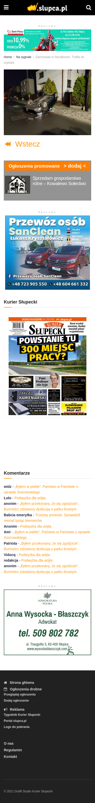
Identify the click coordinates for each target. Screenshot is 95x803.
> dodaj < (75, 166)
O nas (9, 743)
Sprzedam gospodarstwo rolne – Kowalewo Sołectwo (59, 181)
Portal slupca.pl (15, 721)
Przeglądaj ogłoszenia (19, 694)
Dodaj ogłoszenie (16, 700)
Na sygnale (23, 57)
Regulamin (13, 750)
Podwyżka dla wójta (30, 498)
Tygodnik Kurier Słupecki (22, 715)
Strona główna (19, 683)
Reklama (14, 709)
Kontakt (10, 757)
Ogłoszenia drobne (23, 689)
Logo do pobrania (16, 727)
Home (8, 57)
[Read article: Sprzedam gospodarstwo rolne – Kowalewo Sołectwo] (17, 185)
